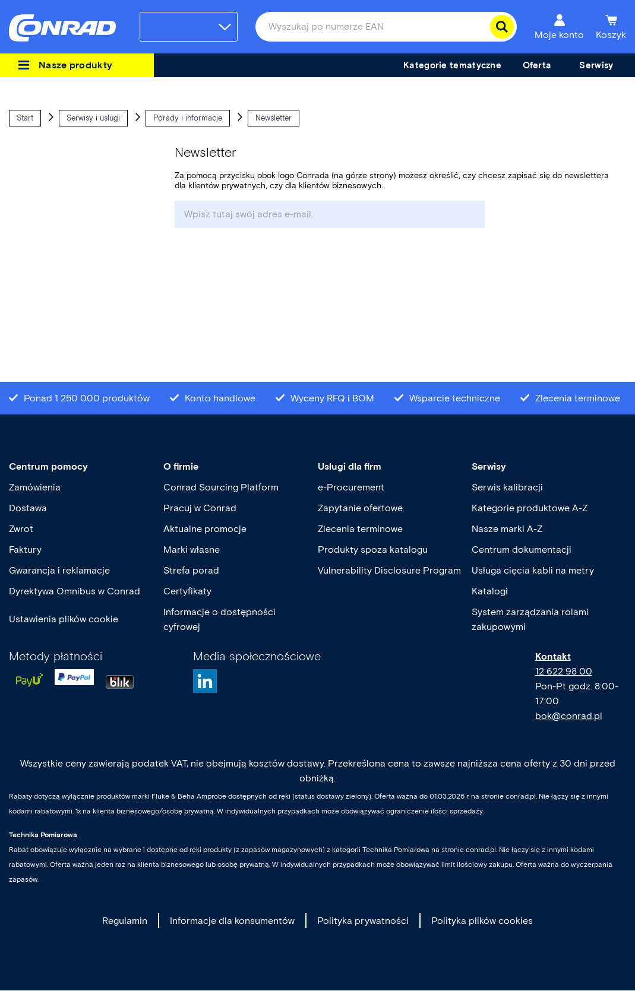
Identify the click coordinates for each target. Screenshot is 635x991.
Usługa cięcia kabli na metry (533, 570)
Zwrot (21, 528)
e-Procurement (351, 487)
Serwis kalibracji (507, 487)
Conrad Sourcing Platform (221, 487)
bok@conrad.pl (568, 715)
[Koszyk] (611, 26)
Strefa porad (191, 570)
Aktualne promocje (205, 528)
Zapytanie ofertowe (360, 508)
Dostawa (28, 508)
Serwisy (489, 466)
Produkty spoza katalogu (373, 549)
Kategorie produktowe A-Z (529, 508)
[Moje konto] (559, 26)
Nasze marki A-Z (507, 528)
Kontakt (553, 656)
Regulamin (124, 920)
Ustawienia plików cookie (63, 619)
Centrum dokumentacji (521, 549)
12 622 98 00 (563, 671)
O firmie (180, 466)
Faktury (25, 549)
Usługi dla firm (349, 466)
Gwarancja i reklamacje (59, 570)
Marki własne (191, 549)
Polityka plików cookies (482, 920)
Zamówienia (35, 487)
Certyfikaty (187, 591)
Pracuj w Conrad (199, 508)
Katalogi (490, 591)
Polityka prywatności (363, 920)
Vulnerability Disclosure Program (389, 570)
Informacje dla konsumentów (232, 920)
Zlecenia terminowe (360, 528)
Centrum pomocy (48, 466)
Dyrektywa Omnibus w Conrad (74, 591)
